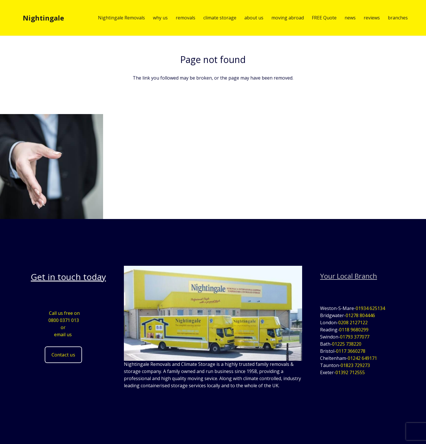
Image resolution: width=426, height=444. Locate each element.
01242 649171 (362, 358)
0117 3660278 (350, 351)
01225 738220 (346, 344)
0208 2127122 (353, 322)
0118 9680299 (353, 330)
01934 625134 (370, 308)
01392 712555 (350, 372)
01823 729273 (355, 365)
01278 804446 (360, 315)
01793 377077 (354, 337)
